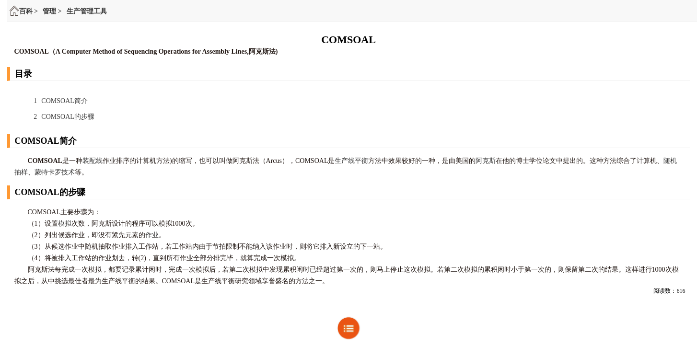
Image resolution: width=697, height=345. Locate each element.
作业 (152, 235)
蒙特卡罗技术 (55, 172)
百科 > (28, 11)
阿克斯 (486, 160)
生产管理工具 (87, 11)
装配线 (92, 160)
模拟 (64, 223)
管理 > (52, 11)
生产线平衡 (351, 160)
